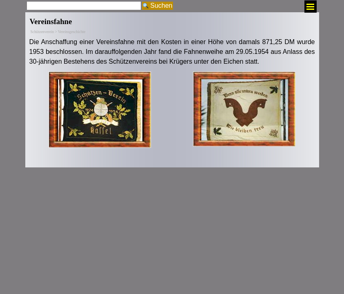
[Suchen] (84, 6)
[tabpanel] (172, 52)
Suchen (161, 5)
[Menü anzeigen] (310, 6)
